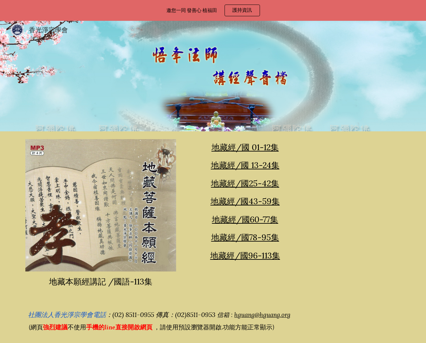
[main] (100, 281)
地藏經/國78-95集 (245, 237)
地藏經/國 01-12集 (245, 147)
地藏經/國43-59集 (245, 201)
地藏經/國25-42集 (245, 183)
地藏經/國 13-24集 (245, 165)
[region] (213, 10)
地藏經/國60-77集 (245, 219)
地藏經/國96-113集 (245, 255)
